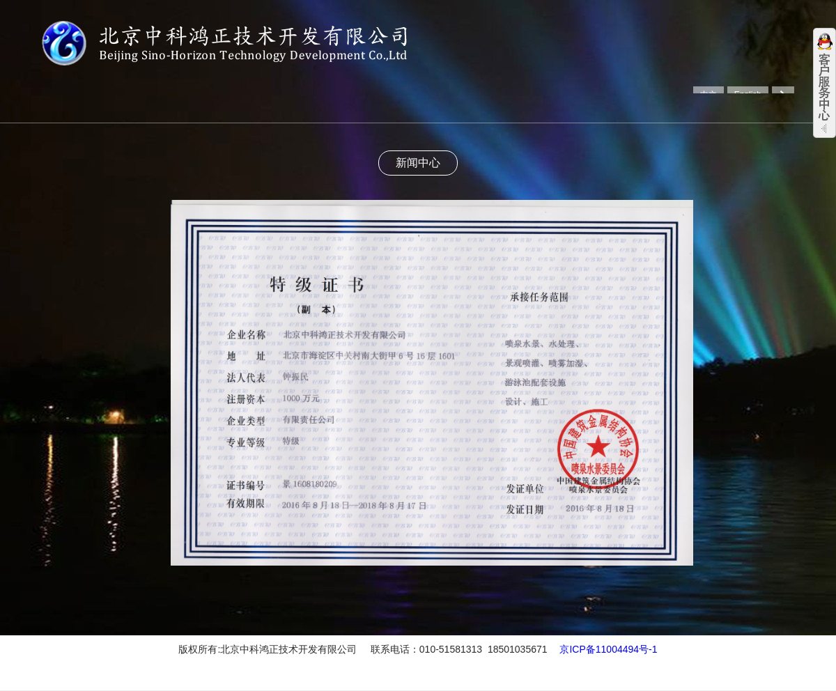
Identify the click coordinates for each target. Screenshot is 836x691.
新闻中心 (418, 163)
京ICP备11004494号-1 (608, 649)
